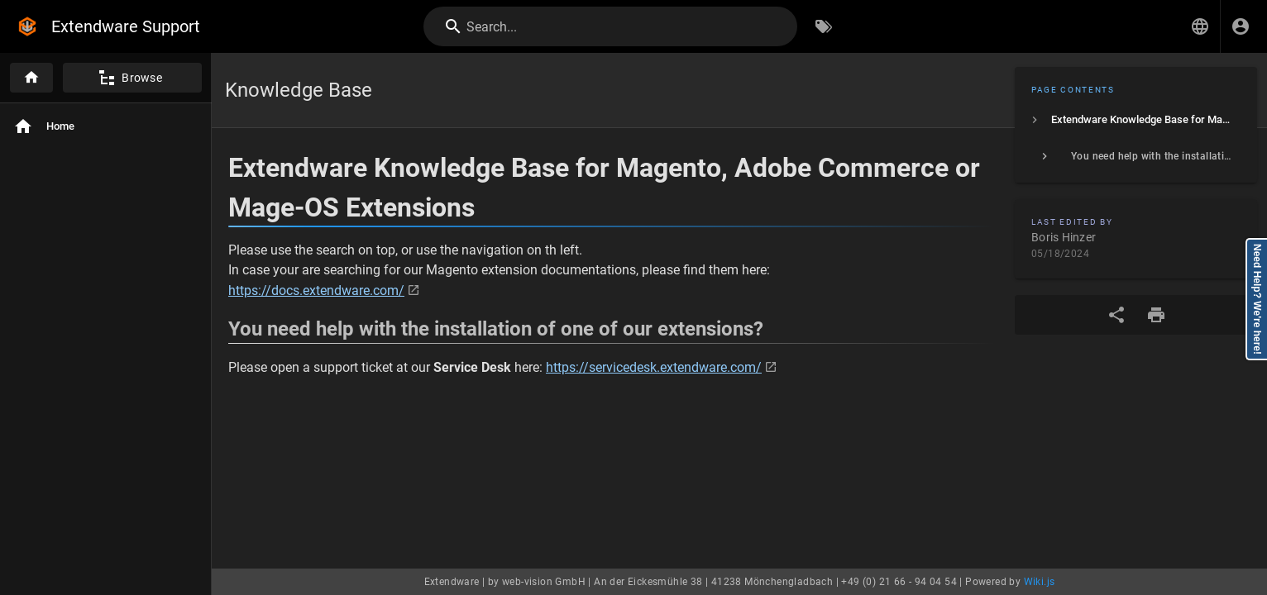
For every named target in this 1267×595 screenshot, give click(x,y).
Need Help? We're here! (1257, 299)
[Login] (1240, 26)
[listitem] (1135, 119)
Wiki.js (1039, 582)
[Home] (31, 78)
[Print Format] (1156, 315)
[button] (1200, 26)
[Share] (1116, 315)
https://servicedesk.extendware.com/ (654, 367)
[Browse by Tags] (824, 26)
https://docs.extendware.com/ (316, 290)
